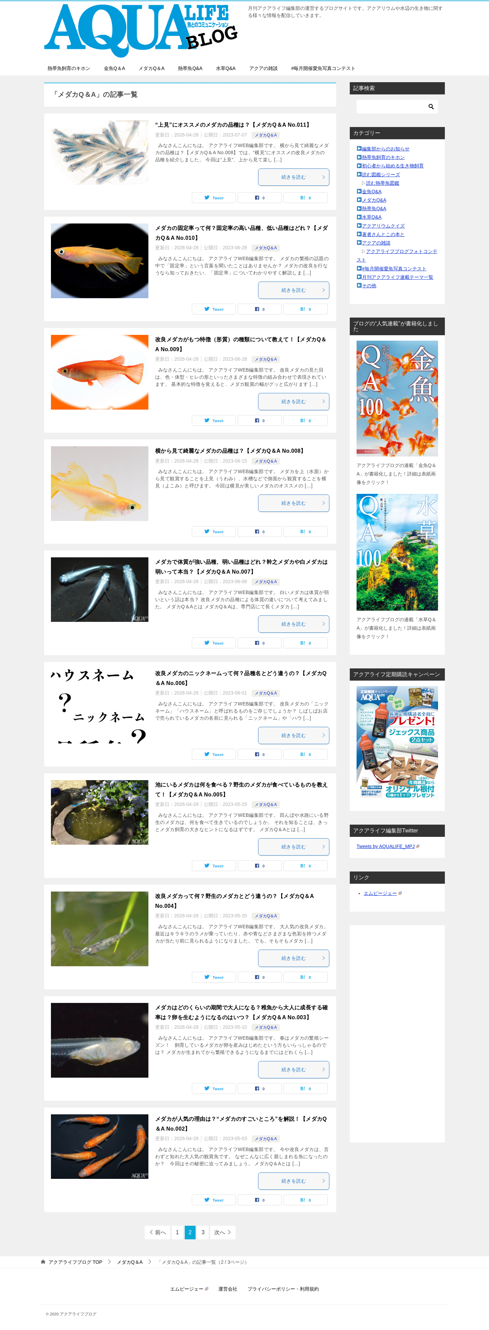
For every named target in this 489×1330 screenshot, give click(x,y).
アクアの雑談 (263, 68)
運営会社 (227, 1289)
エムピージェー (383, 893)
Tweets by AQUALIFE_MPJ (388, 846)
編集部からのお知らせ (386, 148)
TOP (75, 1262)
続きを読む (304, 177)
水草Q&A (226, 68)
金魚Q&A (372, 191)
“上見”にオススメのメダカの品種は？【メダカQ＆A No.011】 (233, 125)
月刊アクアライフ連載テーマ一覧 (397, 277)
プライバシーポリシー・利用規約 (283, 1289)
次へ (219, 1232)
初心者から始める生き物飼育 (393, 165)
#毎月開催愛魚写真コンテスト (323, 68)
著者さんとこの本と (383, 234)
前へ (160, 1232)
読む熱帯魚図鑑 (382, 183)
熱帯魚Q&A (190, 68)
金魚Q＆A (114, 68)
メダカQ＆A (151, 68)
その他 (369, 285)
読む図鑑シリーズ (381, 174)
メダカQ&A (374, 200)
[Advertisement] (397, 1034)
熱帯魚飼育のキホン (69, 68)
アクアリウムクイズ (383, 226)
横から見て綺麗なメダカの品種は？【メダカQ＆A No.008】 (230, 451)
